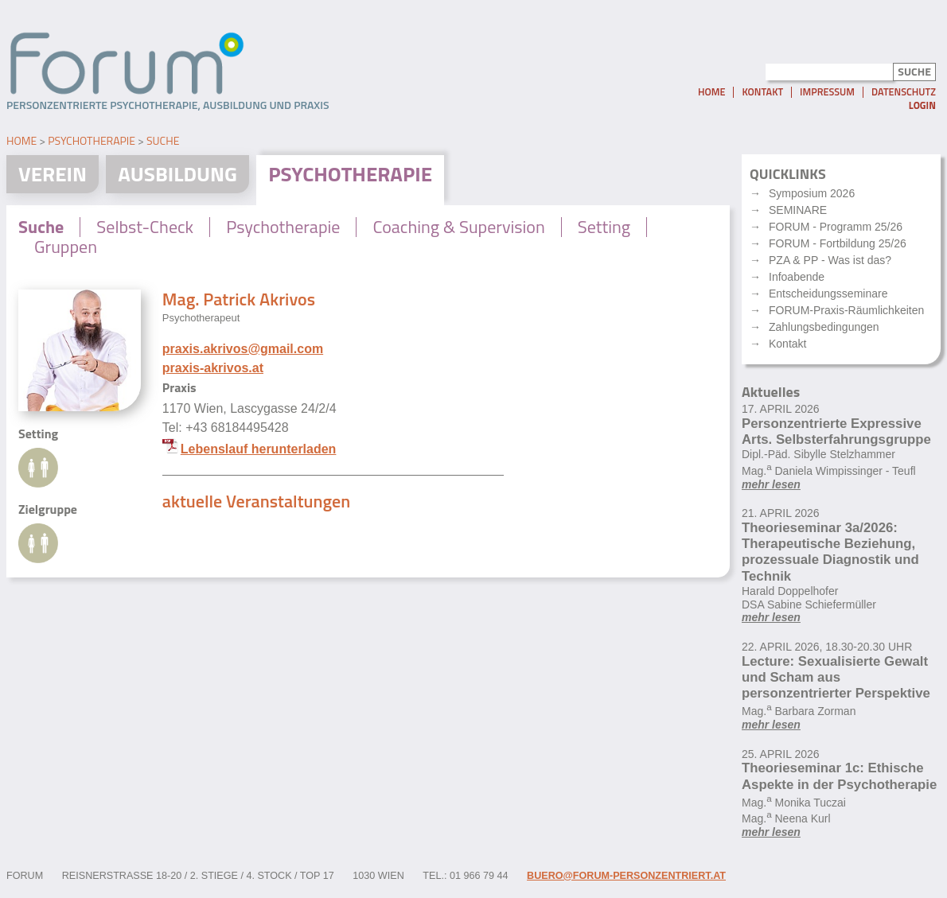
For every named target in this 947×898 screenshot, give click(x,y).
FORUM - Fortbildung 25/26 (837, 243)
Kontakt (762, 92)
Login (922, 105)
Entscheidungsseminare (828, 293)
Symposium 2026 (812, 193)
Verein (52, 173)
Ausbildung (177, 173)
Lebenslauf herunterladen (259, 449)
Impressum (827, 92)
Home (711, 92)
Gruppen (65, 246)
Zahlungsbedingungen (824, 327)
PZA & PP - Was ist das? (830, 260)
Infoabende (796, 276)
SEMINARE (798, 210)
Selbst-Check (144, 226)
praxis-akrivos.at (212, 368)
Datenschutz (903, 92)
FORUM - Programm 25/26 (835, 226)
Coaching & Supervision (458, 226)
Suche (162, 140)
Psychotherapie (91, 140)
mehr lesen (771, 484)
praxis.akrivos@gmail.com (242, 349)
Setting (604, 226)
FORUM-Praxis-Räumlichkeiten (846, 310)
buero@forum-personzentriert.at (626, 875)
